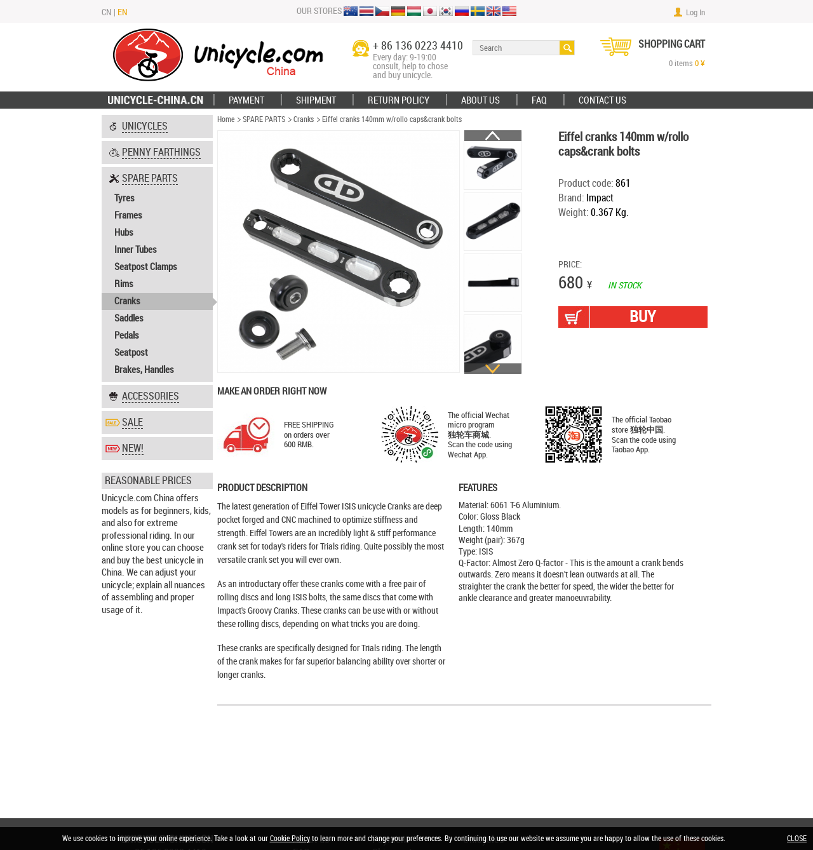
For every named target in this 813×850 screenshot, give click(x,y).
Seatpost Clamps (145, 267)
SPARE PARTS (264, 119)
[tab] (157, 126)
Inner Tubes (135, 249)
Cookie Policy (290, 838)
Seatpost (131, 352)
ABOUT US (480, 100)
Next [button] (492, 368)
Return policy (398, 100)
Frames (128, 215)
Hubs (123, 232)
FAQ (539, 100)
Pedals (126, 335)
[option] (493, 161)
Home (225, 119)
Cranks (127, 301)
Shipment (316, 100)
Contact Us (602, 100)
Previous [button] (492, 135)
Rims (123, 284)
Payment (246, 100)
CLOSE (797, 838)
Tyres (124, 198)
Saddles (129, 318)
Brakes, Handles (144, 369)
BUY (642, 316)
